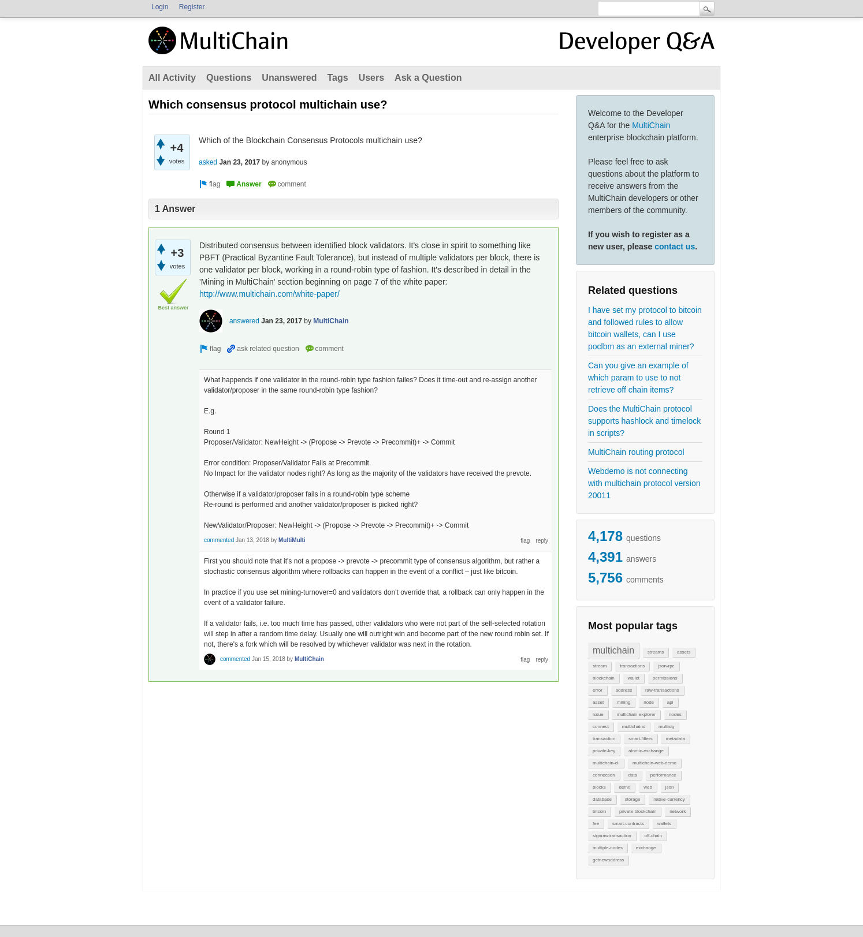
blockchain (604, 678)
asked (208, 162)
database (602, 799)
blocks (599, 787)
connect (601, 726)
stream (600, 666)
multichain (613, 650)
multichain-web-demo (654, 763)
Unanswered (289, 78)
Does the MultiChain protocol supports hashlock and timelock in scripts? (644, 421)
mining (624, 702)
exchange (646, 847)
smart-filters (640, 738)
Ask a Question (428, 78)
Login (159, 7)
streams (656, 652)
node (648, 702)
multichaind (633, 726)
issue (598, 714)
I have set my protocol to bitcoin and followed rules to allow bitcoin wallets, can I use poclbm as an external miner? (645, 328)
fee (596, 823)
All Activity (172, 78)
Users (371, 78)
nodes (675, 714)
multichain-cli (606, 763)
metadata (675, 738)
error (597, 690)
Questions (228, 78)
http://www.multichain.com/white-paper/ (269, 293)
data (632, 775)
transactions (632, 666)
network (677, 811)
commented (219, 540)
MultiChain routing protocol (636, 452)
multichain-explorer (636, 714)
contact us (674, 246)
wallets (664, 823)
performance (663, 775)
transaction (604, 738)
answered (244, 321)
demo (624, 787)
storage (633, 799)
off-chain (653, 835)
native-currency (669, 799)
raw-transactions (662, 690)
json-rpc (666, 666)
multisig (666, 726)
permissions (665, 678)
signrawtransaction (612, 835)
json (669, 787)
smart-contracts (628, 823)
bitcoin (599, 811)
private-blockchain (637, 811)
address (624, 690)
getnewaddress (608, 860)
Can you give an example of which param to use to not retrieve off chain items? (638, 377)
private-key (604, 750)
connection (604, 775)
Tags (337, 78)
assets (683, 652)
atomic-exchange (646, 750)
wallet (633, 678)
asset (598, 702)
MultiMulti (292, 540)
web (647, 787)
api (670, 702)
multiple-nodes (608, 847)
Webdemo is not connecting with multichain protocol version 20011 (644, 483)
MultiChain (651, 125)
